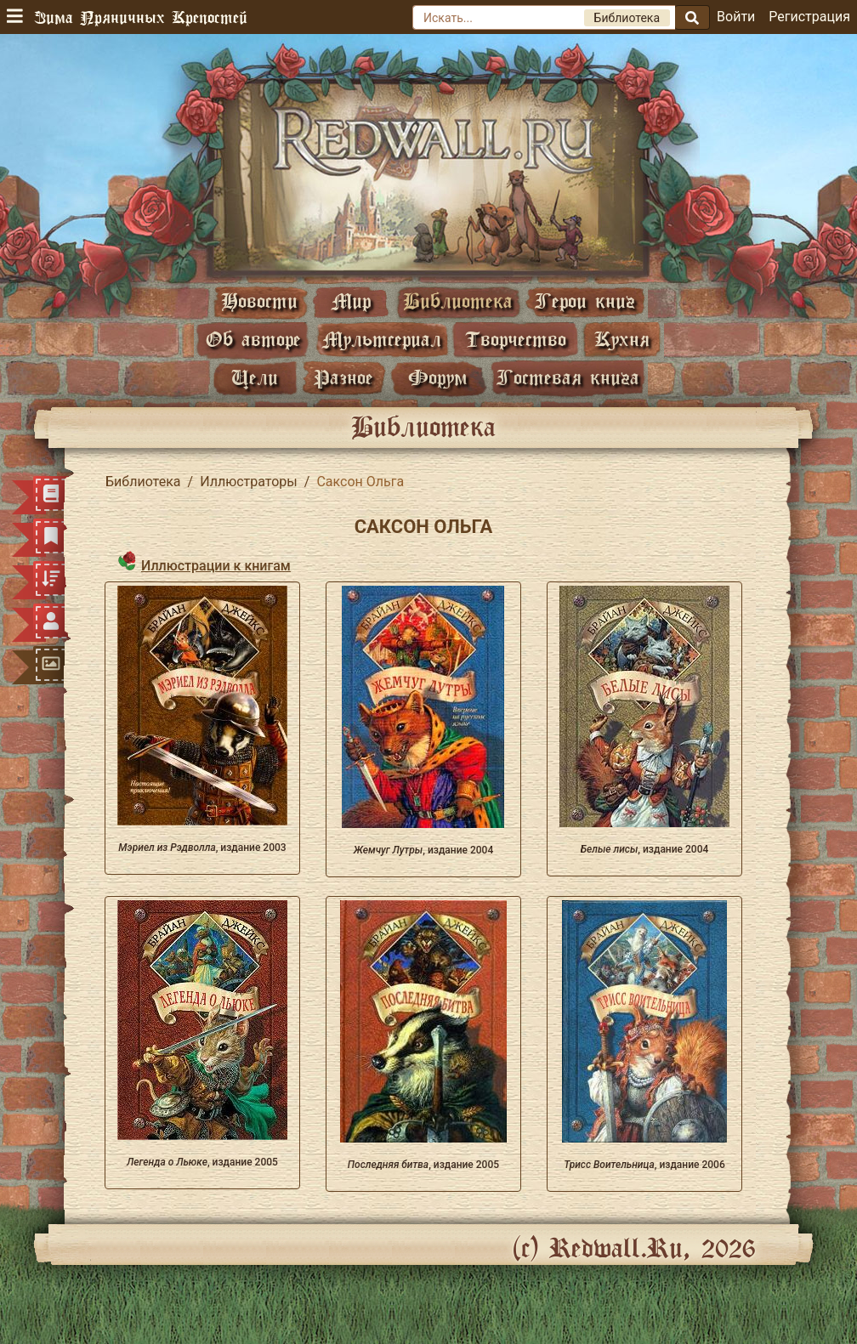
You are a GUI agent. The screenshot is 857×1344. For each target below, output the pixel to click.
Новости (259, 300)
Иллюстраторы (249, 482)
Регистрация (809, 17)
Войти (736, 17)
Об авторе (253, 339)
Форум (438, 377)
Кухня (622, 339)
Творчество (515, 339)
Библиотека (458, 300)
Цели (254, 377)
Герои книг (585, 300)
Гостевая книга (568, 377)
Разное (343, 377)
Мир (351, 300)
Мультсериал (381, 339)
